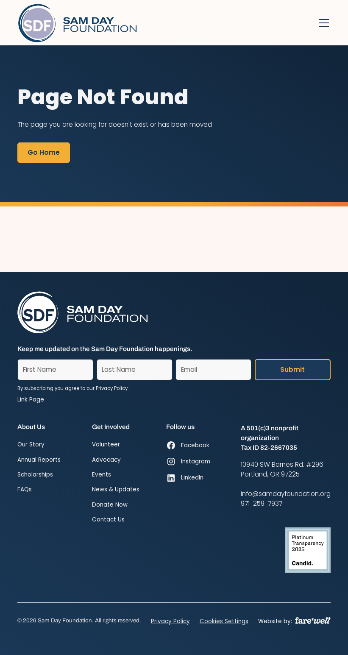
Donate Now (110, 505)
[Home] (78, 22)
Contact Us (108, 520)
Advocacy (106, 460)
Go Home (44, 152)
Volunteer (106, 444)
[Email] (213, 369)
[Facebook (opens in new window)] (188, 446)
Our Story (31, 444)
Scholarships (35, 475)
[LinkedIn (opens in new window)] (188, 478)
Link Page (30, 400)
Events (101, 475)
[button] (322, 23)
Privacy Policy (170, 621)
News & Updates (115, 489)
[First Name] (55, 369)
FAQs (24, 489)
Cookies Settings (224, 621)
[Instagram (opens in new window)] (188, 462)
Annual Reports (39, 460)
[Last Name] (135, 369)
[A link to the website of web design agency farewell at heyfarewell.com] (313, 620)
